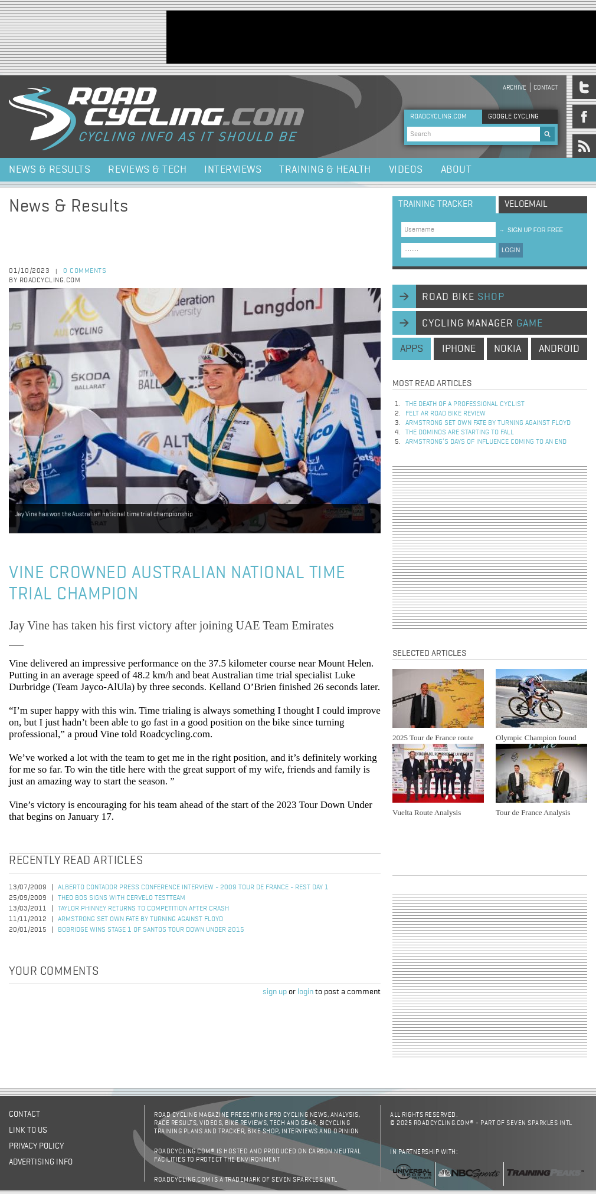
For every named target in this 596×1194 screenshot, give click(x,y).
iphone (459, 349)
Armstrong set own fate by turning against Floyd (140, 919)
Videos (406, 169)
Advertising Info (41, 1162)
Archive (514, 87)
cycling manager (482, 323)
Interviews (232, 169)
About (456, 169)
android (559, 349)
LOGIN (511, 250)
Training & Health (325, 169)
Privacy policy (36, 1146)
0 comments (84, 271)
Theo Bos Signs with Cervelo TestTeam (121, 898)
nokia (507, 349)
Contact (545, 87)
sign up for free (531, 230)
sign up (275, 992)
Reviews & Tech (147, 169)
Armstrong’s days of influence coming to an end (485, 442)
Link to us (28, 1130)
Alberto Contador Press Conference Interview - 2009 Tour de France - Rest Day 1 (193, 887)
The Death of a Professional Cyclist (465, 404)
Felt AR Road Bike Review (445, 413)
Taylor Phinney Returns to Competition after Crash (143, 908)
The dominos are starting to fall (459, 432)
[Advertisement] (489, 547)
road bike (463, 297)
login (305, 992)
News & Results (49, 169)
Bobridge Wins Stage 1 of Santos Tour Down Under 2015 (151, 930)
